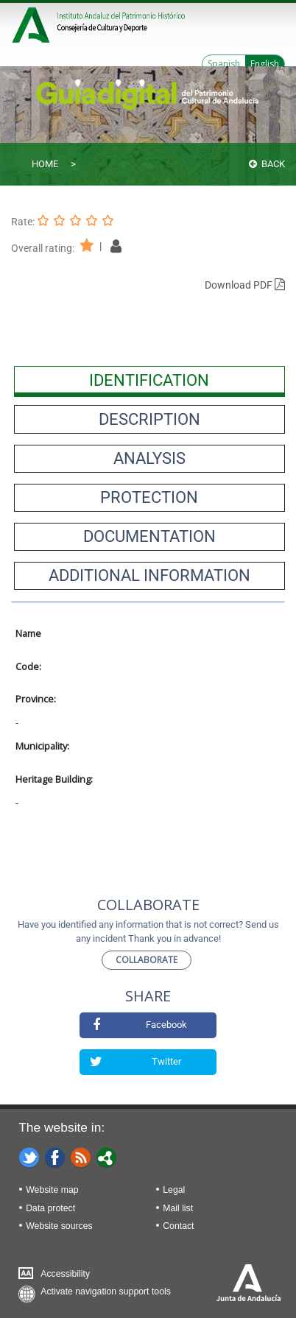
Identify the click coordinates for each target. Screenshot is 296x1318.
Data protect (50, 1208)
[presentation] (149, 380)
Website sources (59, 1226)
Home (45, 163)
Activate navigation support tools (105, 1291)
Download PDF (245, 285)
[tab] (149, 380)
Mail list (178, 1208)
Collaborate (146, 960)
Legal (174, 1190)
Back (267, 163)
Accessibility (65, 1274)
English (264, 63)
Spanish (224, 63)
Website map (52, 1190)
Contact (178, 1226)
